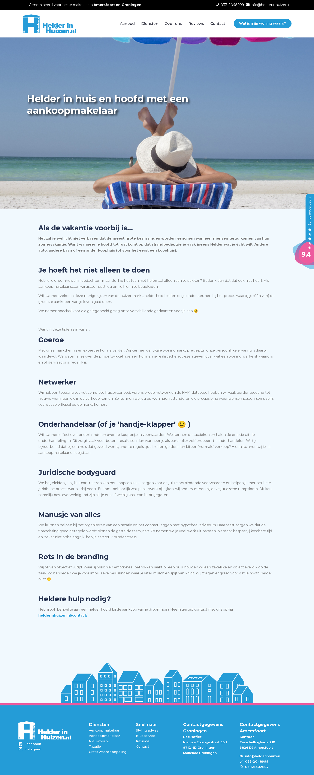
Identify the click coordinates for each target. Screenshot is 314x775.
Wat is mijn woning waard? (262, 23)
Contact (142, 746)
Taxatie (95, 746)
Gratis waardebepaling (108, 752)
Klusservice (145, 736)
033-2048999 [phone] (232, 5)
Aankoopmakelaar (104, 736)
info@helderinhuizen (262, 756)
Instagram (33, 749)
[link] (44, 730)
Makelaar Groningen (200, 753)
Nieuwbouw (99, 741)
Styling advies (147, 730)
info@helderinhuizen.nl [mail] (271, 5)
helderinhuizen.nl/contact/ (62, 615)
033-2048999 (256, 761)
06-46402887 (257, 767)
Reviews (143, 741)
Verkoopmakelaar (104, 730)
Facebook (33, 744)
